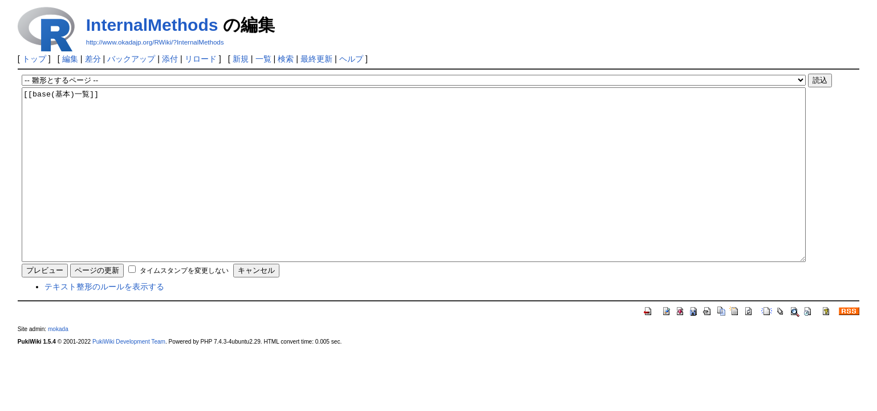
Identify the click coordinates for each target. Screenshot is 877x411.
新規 (241, 58)
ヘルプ (351, 58)
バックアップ (131, 58)
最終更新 (316, 58)
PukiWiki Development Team (128, 376)
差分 (93, 58)
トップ (34, 58)
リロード (201, 58)
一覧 (263, 58)
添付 (170, 58)
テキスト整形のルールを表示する (104, 320)
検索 (286, 58)
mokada (58, 363)
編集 (70, 58)
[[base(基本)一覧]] (414, 191)
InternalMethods (152, 24)
